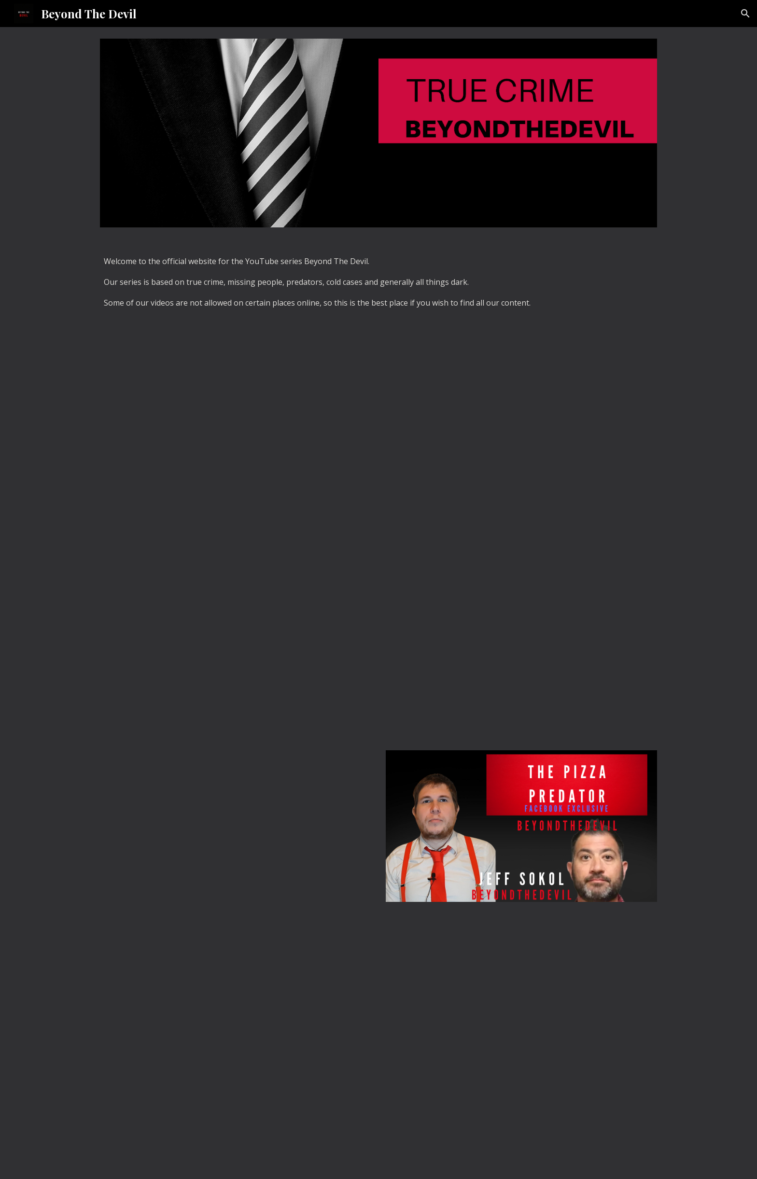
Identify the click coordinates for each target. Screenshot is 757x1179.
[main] (378, 286)
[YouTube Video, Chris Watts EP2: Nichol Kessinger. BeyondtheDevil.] (235, 421)
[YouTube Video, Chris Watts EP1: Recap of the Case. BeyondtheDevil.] (521, 623)
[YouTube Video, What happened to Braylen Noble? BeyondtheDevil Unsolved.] (235, 623)
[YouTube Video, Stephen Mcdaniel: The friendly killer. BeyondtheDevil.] (521, 421)
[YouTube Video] (235, 1043)
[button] (745, 13)
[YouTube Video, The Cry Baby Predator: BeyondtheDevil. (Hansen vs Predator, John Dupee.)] (235, 825)
